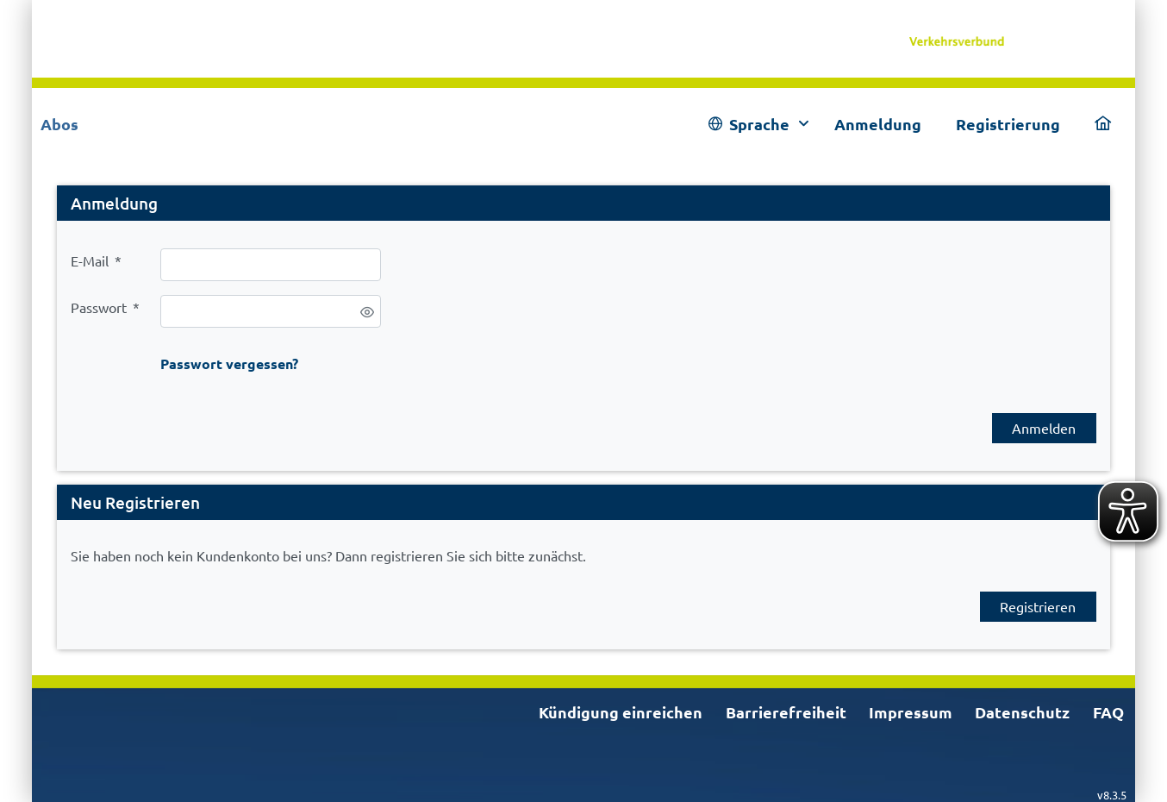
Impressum (910, 712)
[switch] (367, 312)
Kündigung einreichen (620, 712)
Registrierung (1008, 124)
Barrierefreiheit (786, 712)
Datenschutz (1022, 712)
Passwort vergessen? (229, 363)
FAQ (1108, 712)
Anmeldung (877, 124)
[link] (1008, 38)
